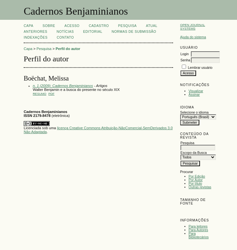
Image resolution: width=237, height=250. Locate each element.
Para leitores (198, 226)
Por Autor (196, 180)
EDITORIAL (92, 31)
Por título (195, 183)
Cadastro (99, 26)
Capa (28, 26)
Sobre (49, 26)
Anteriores (35, 31)
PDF (51, 93)
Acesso (72, 26)
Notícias (65, 31)
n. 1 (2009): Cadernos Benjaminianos (63, 86)
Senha (185, 60)
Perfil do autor (68, 49)
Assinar (194, 94)
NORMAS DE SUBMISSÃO (134, 31)
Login (185, 54)
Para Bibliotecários (199, 235)
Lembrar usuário (200, 67)
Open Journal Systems (192, 26)
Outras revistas (200, 187)
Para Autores (198, 230)
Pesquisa (127, 26)
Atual (151, 26)
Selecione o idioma (194, 112)
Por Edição (197, 176)
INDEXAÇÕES (35, 37)
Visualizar (196, 91)
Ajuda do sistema (193, 37)
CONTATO (65, 37)
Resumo (39, 93)
